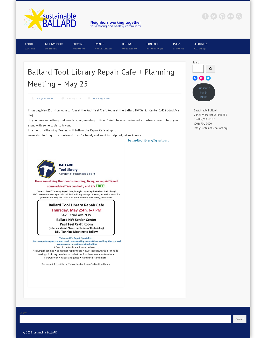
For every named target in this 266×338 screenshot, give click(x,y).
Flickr (230, 16)
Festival (129, 46)
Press (178, 46)
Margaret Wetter (45, 98)
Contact (154, 46)
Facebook (205, 16)
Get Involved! (54, 46)
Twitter (213, 16)
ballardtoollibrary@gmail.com (148, 140)
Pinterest (222, 16)
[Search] (210, 69)
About (30, 46)
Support (79, 46)
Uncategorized (101, 98)
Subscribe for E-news (203, 92)
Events (103, 46)
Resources (200, 46)
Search (196, 62)
